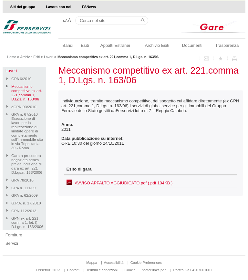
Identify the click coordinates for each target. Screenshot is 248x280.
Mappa (91, 262)
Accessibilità (114, 262)
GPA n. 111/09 (23, 188)
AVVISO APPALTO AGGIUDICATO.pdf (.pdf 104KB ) (124, 183)
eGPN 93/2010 (23, 107)
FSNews (89, 7)
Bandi (67, 45)
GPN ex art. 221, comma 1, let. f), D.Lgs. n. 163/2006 (27, 222)
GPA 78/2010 (22, 180)
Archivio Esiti (157, 45)
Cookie (129, 270)
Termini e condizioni (102, 270)
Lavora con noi (58, 7)
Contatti (73, 270)
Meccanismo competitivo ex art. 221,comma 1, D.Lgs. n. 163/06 (26, 92)
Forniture (13, 235)
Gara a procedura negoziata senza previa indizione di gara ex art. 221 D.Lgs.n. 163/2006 (26, 163)
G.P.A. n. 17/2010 (26, 203)
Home (11, 57)
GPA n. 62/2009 (24, 195)
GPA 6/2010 (21, 79)
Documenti (192, 45)
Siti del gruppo (22, 7)
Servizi (11, 243)
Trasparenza (227, 45)
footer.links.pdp (154, 270)
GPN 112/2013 (23, 211)
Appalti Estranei (115, 45)
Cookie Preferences (146, 262)
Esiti (85, 45)
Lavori (48, 57)
